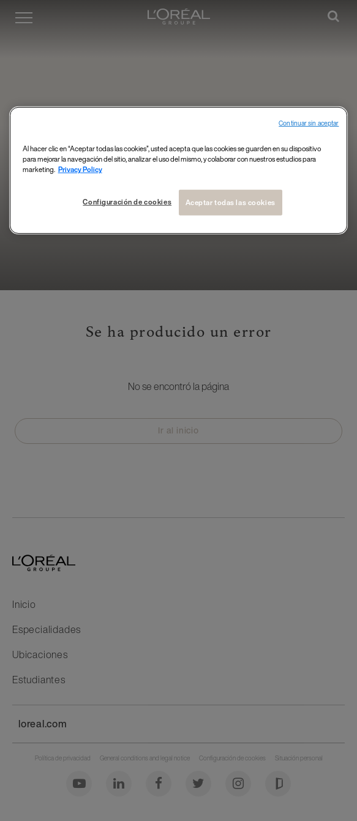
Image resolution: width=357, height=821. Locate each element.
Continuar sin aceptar (309, 123)
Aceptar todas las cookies (231, 202)
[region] (178, 170)
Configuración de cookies (127, 202)
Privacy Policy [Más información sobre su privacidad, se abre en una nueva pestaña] (80, 169)
